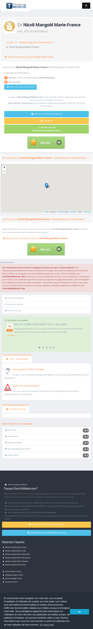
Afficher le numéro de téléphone (20, 87)
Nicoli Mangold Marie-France (18, 449)
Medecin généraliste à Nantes (15, 561)
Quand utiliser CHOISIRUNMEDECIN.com (47, 532)
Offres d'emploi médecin (16, 484)
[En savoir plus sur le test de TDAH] (7, 370)
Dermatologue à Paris (12, 578)
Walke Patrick (12, 455)
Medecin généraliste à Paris (15, 547)
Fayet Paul (10, 430)
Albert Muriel (11, 436)
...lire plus (11, 335)
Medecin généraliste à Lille (14, 551)
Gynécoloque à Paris (12, 571)
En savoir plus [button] (47, 625)
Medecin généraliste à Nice (14, 565)
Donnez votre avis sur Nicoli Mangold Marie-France (29, 57)
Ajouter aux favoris (14, 304)
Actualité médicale (16, 409)
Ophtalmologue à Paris (13, 575)
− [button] (4, 172)
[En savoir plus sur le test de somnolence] (7, 387)
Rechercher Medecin (15, 298)
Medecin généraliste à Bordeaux (16, 558)
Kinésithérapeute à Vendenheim (35, 42)
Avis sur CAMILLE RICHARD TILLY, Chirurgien (40, 324)
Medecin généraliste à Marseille (16, 554)
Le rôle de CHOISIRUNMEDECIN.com (47, 524)
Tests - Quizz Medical (17, 359)
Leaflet (46, 212)
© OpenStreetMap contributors (66, 212)
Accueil (10, 42)
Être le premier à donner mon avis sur (35, 238)
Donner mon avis (13, 310)
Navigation (47, 120)
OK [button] (79, 612)
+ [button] (4, 168)
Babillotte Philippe (13, 442)
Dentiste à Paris (10, 582)
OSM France (87, 212)
